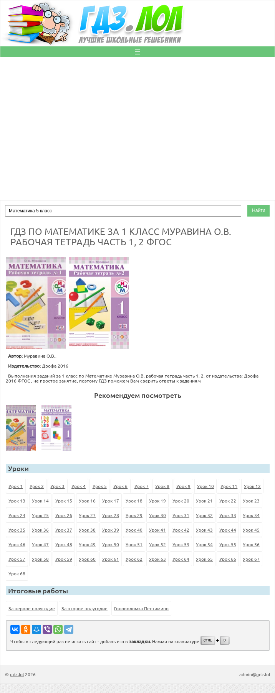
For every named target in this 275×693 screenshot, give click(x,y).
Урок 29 (134, 515)
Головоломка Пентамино (141, 608)
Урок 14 (40, 501)
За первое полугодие (31, 608)
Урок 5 (100, 486)
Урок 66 (227, 559)
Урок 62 (134, 559)
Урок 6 (120, 486)
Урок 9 (183, 486)
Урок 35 (16, 530)
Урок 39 (110, 530)
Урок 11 (228, 486)
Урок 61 (110, 559)
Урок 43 (204, 530)
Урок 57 (16, 559)
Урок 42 (180, 530)
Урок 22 (227, 501)
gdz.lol (17, 674)
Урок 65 (204, 559)
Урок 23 (251, 501)
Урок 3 (57, 486)
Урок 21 (204, 501)
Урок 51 (134, 544)
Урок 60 (87, 559)
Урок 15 (63, 501)
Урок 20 (180, 501)
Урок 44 (227, 530)
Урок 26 (63, 515)
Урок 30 (157, 515)
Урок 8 (162, 486)
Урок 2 (37, 486)
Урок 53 (180, 544)
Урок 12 (252, 486)
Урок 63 (157, 559)
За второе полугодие (84, 608)
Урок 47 (40, 544)
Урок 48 (63, 544)
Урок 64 (180, 559)
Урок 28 (110, 515)
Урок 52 (157, 544)
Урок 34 (251, 515)
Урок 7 (141, 486)
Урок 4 (78, 486)
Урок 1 (15, 486)
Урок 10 (205, 486)
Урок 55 (227, 544)
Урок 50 (110, 544)
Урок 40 (134, 530)
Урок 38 (87, 530)
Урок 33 (227, 515)
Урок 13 (16, 501)
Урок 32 (204, 515)
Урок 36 (40, 530)
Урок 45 (251, 530)
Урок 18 (134, 501)
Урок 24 (16, 515)
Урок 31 (180, 515)
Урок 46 (16, 544)
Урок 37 (63, 530)
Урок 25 (40, 515)
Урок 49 (87, 544)
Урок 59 (63, 559)
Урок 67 (251, 559)
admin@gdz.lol (254, 674)
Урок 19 (157, 501)
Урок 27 (87, 515)
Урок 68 (16, 573)
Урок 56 (251, 544)
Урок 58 (40, 559)
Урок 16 (87, 501)
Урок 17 (110, 501)
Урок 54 (204, 544)
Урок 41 (157, 530)
